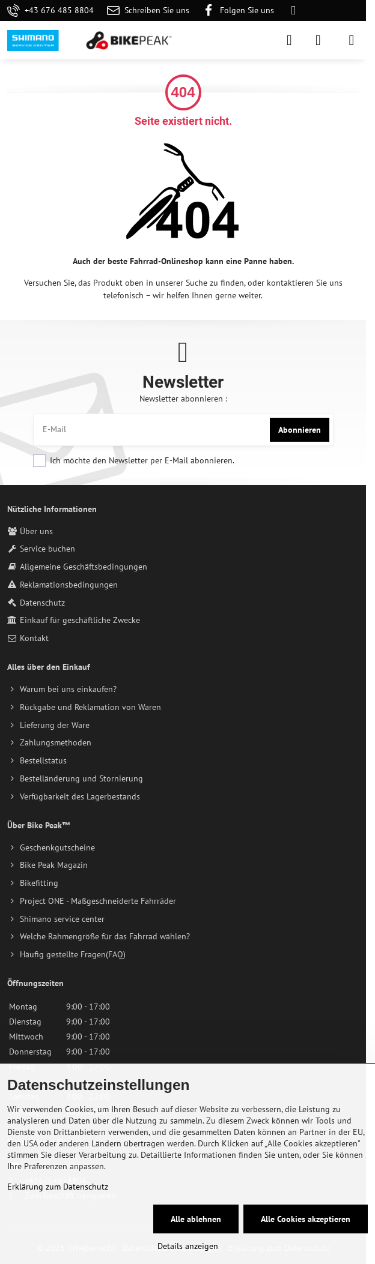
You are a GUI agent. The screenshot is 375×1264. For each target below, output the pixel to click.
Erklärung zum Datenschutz (57, 1186)
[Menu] (351, 40)
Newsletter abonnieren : (183, 398)
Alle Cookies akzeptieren (305, 1219)
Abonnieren (299, 429)
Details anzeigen (187, 1246)
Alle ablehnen (196, 1219)
